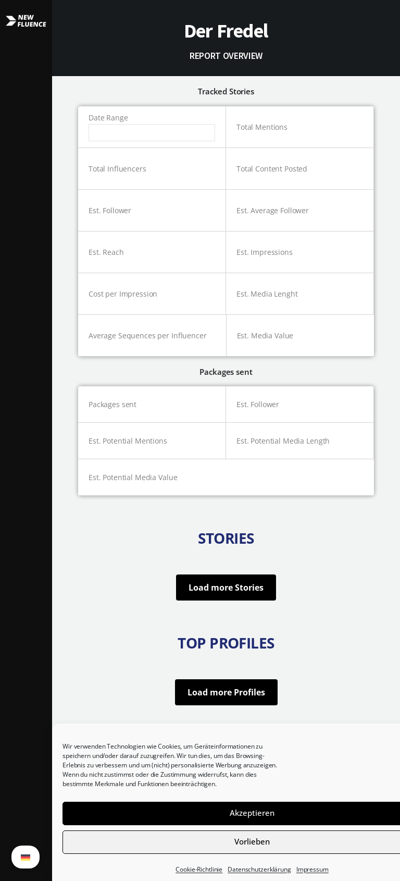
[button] (26, 440)
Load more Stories (226, 587)
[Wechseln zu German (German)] (25, 857)
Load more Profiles (226, 692)
